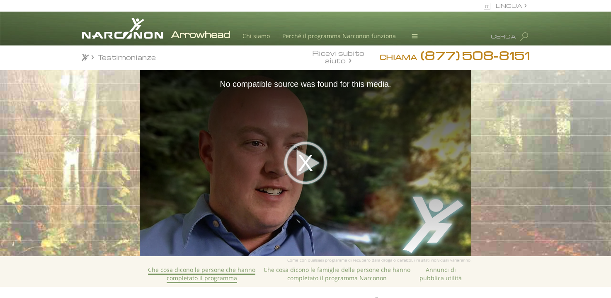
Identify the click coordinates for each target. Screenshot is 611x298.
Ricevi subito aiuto (338, 57)
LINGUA (509, 5)
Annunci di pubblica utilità (440, 274)
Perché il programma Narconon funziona (339, 36)
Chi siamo (256, 36)
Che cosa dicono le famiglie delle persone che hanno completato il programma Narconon (337, 274)
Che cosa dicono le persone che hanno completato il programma (201, 274)
